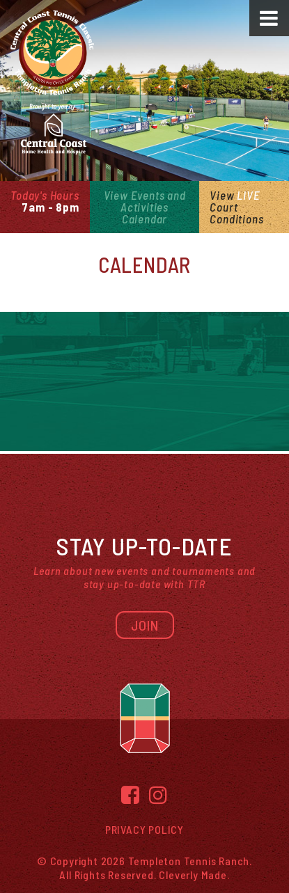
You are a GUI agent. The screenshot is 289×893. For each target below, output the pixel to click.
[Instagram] (158, 794)
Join (145, 625)
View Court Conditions (236, 207)
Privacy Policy (144, 829)
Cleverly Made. (194, 874)
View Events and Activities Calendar (145, 207)
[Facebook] (130, 794)
